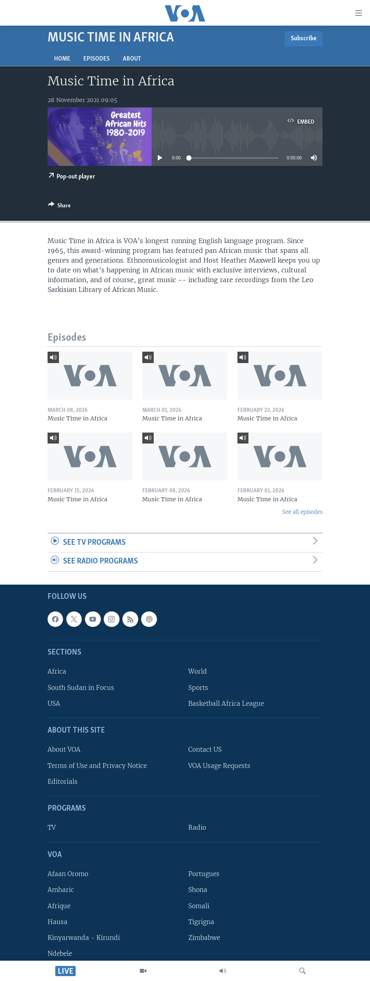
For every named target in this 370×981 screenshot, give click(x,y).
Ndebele (60, 953)
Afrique (59, 905)
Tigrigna (201, 922)
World (197, 671)
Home (62, 59)
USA (54, 703)
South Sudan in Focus (81, 688)
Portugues (204, 874)
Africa (57, 671)
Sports (198, 688)
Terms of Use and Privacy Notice (97, 766)
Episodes (96, 59)
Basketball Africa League (226, 703)
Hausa (57, 922)
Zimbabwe (204, 938)
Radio (197, 827)
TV (52, 827)
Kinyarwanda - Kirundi (84, 938)
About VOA (64, 749)
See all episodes (302, 512)
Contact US (205, 749)
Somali (198, 905)
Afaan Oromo (68, 874)
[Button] (59, 207)
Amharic (61, 890)
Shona (197, 890)
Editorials (63, 781)
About (132, 59)
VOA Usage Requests (219, 766)
